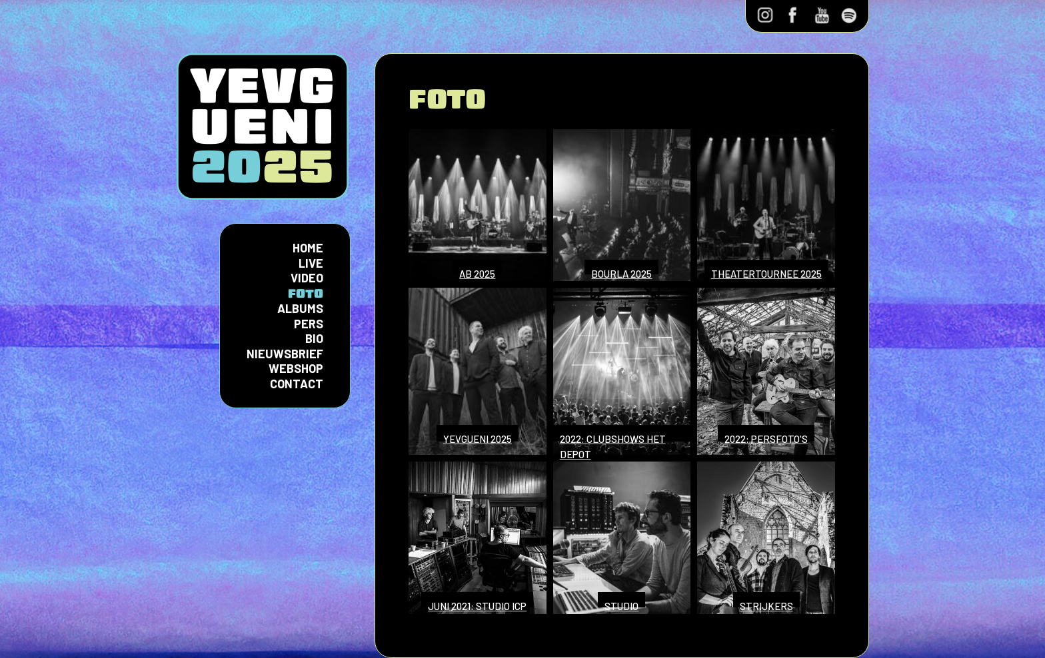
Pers (308, 323)
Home (308, 247)
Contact (296, 383)
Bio (314, 338)
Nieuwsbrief (285, 353)
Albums (300, 308)
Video (307, 277)
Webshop (296, 368)
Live (311, 263)
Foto (305, 293)
